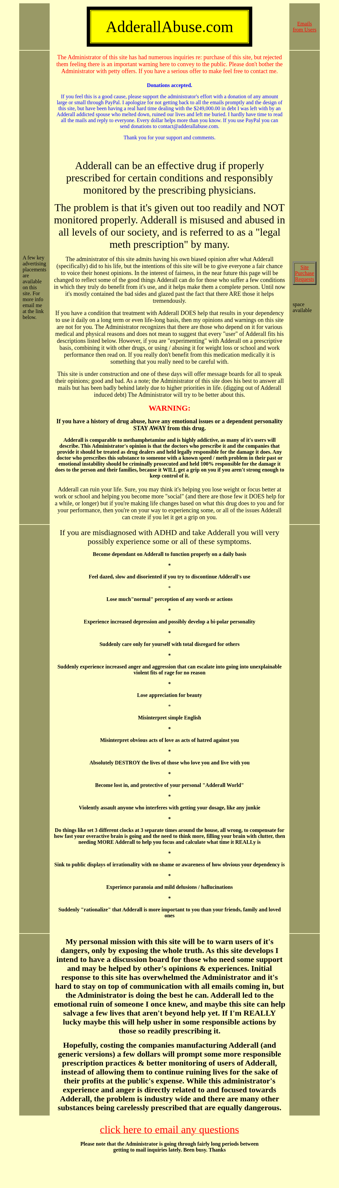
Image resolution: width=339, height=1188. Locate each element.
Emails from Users (304, 26)
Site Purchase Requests (304, 273)
